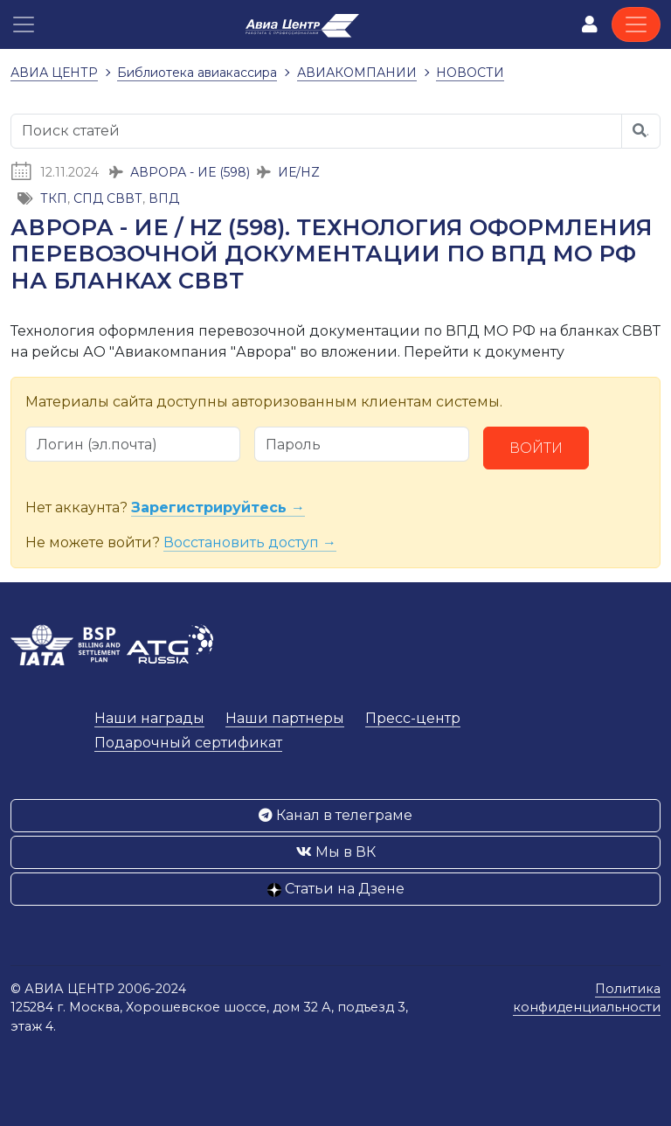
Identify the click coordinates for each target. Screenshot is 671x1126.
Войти (536, 448)
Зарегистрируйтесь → (218, 507)
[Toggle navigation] (636, 24)
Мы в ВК (336, 852)
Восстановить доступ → (249, 542)
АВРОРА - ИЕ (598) (190, 172)
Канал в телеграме (335, 815)
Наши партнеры (284, 718)
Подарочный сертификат (188, 742)
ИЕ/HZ (299, 172)
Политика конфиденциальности (587, 998)
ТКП (53, 198)
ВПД (164, 198)
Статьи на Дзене (336, 888)
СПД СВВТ (107, 198)
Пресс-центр (412, 718)
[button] (23, 24)
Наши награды (149, 718)
